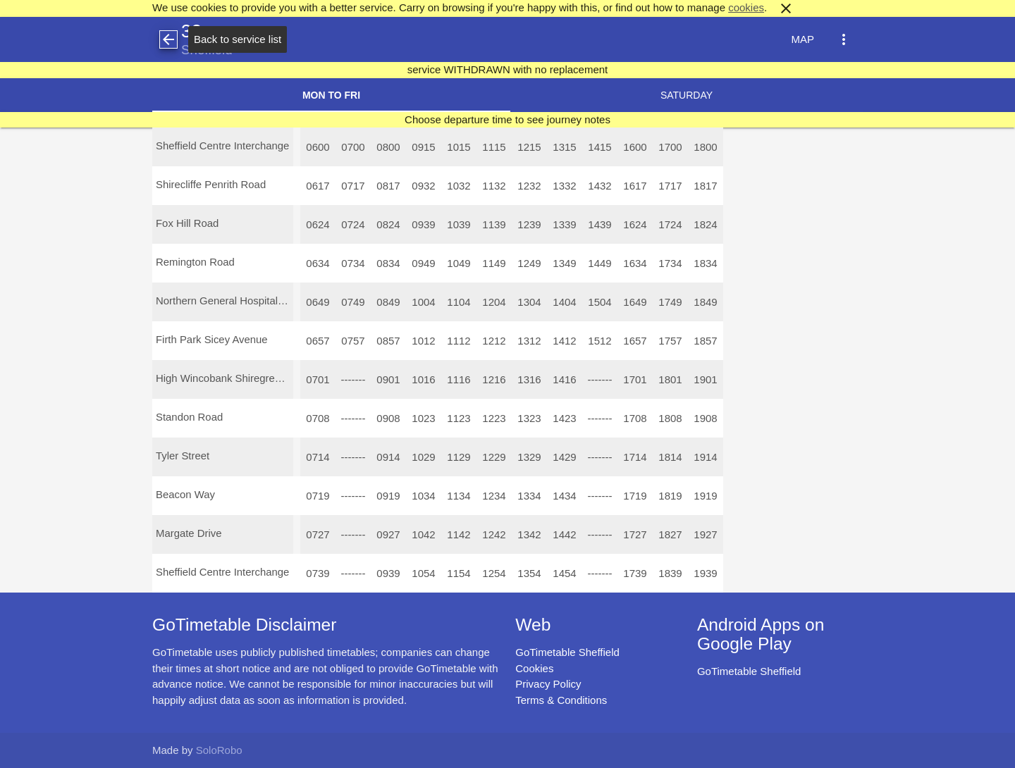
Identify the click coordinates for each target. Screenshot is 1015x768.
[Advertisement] (507, 728)
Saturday (686, 95)
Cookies (534, 668)
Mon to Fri (331, 95)
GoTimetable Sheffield (567, 652)
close (785, 8)
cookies (746, 7)
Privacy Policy (548, 684)
